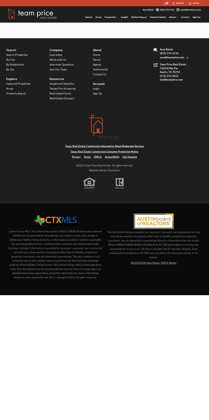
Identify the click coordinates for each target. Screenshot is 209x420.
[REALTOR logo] (119, 183)
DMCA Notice (168, 262)
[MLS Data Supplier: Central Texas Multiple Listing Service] (55, 221)
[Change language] (166, 3)
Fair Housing (130, 156)
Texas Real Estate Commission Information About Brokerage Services (104, 146)
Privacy (76, 156)
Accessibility (112, 156)
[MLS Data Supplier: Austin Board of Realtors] (153, 221)
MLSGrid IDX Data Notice (145, 262)
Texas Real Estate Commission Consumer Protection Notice (104, 151)
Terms (87, 156)
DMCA (98, 156)
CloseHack (114, 170)
